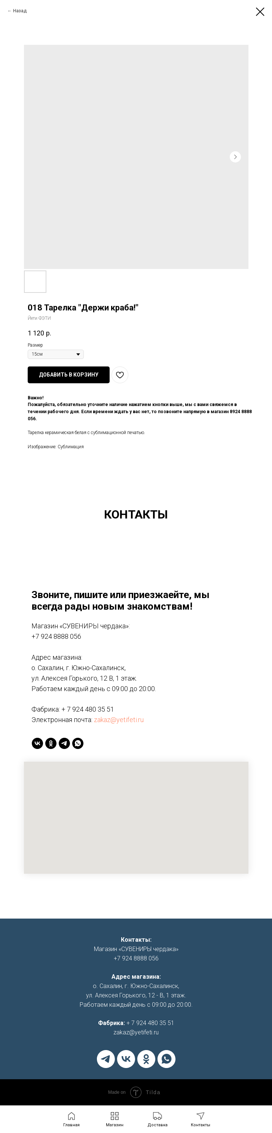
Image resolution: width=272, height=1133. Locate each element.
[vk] (37, 743)
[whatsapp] (77, 743)
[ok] (50, 743)
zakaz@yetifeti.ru (119, 720)
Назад (20, 10)
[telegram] (64, 743)
